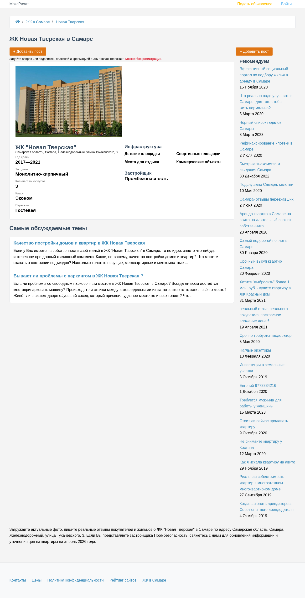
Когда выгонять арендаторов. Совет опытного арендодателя (267, 507)
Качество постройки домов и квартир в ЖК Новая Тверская (79, 242)
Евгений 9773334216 (258, 386)
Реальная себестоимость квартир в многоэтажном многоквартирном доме (262, 483)
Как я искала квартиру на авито (267, 462)
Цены (36, 580)
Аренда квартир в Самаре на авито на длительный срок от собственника (265, 220)
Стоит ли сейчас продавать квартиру (264, 424)
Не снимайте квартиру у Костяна (261, 444)
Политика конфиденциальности (75, 580)
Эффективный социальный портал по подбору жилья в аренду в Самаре (264, 75)
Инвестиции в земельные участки (262, 368)
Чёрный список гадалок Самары (260, 125)
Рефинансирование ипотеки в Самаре (266, 146)
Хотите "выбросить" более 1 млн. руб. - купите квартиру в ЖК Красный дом (265, 288)
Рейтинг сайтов (123, 580)
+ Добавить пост (254, 51)
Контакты (18, 580)
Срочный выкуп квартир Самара (261, 264)
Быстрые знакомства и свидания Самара (260, 167)
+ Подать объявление (253, 4)
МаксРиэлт (19, 4)
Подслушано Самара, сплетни (266, 184)
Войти (286, 4)
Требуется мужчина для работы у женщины (261, 403)
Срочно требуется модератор (266, 335)
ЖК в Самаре (154, 580)
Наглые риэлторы (255, 350)
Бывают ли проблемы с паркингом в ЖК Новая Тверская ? (79, 275)
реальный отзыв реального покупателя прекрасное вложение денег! (264, 315)
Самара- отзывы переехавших (267, 199)
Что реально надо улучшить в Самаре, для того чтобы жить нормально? (266, 102)
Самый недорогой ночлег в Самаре (263, 244)
